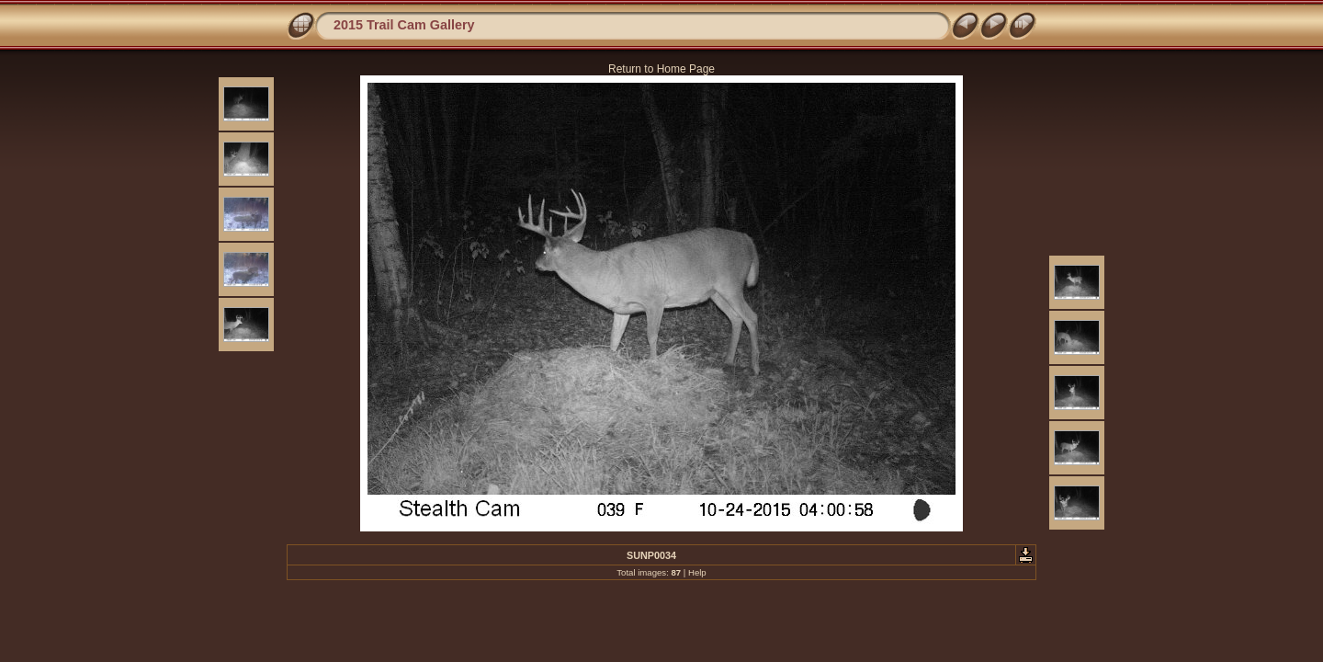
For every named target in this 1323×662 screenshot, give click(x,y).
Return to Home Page (661, 69)
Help (697, 572)
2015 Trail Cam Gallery (404, 24)
